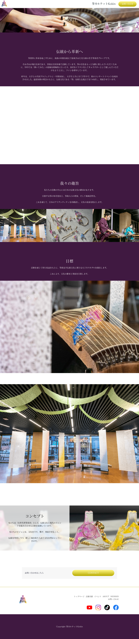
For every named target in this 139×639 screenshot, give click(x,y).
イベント (97, 596)
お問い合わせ (127, 4)
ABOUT (106, 596)
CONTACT (93, 573)
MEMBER (114, 596)
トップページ (79, 596)
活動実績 (89, 596)
